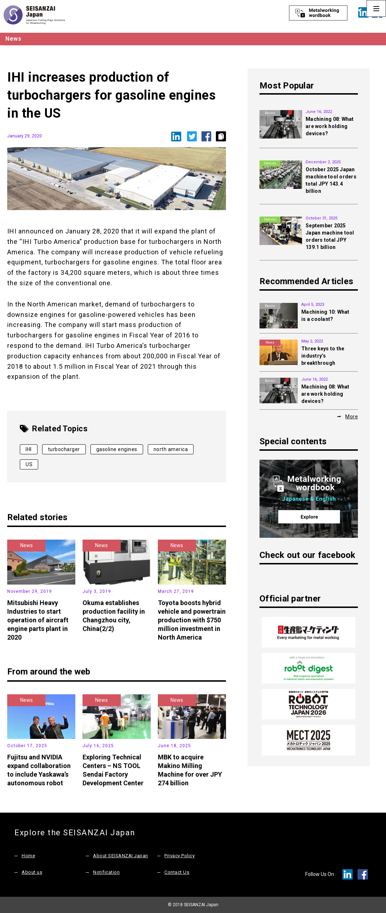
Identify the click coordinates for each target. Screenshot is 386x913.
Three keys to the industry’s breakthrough (322, 356)
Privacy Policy (179, 855)
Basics (270, 113)
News (26, 545)
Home (28, 855)
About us (32, 872)
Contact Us (176, 872)
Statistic (270, 163)
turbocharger (64, 449)
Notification (106, 872)
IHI (29, 449)
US (29, 464)
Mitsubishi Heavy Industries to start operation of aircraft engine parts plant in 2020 (37, 620)
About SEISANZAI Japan (120, 855)
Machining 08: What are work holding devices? (330, 126)
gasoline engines (116, 449)
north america (171, 449)
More (351, 416)
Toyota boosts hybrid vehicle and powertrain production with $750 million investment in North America (192, 620)
